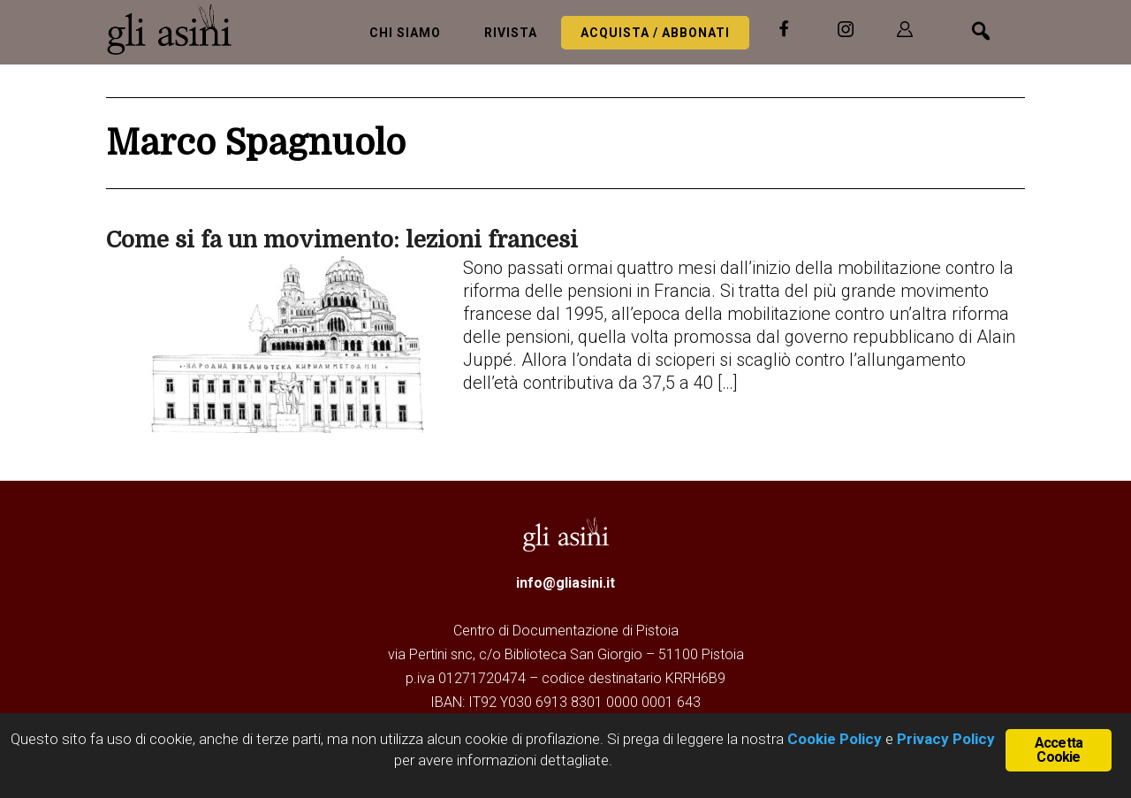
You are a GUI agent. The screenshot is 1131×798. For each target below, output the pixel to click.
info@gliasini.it (565, 582)
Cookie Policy (833, 739)
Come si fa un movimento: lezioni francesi (342, 240)
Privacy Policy (946, 739)
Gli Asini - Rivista (176, 29)
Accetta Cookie (1058, 749)
